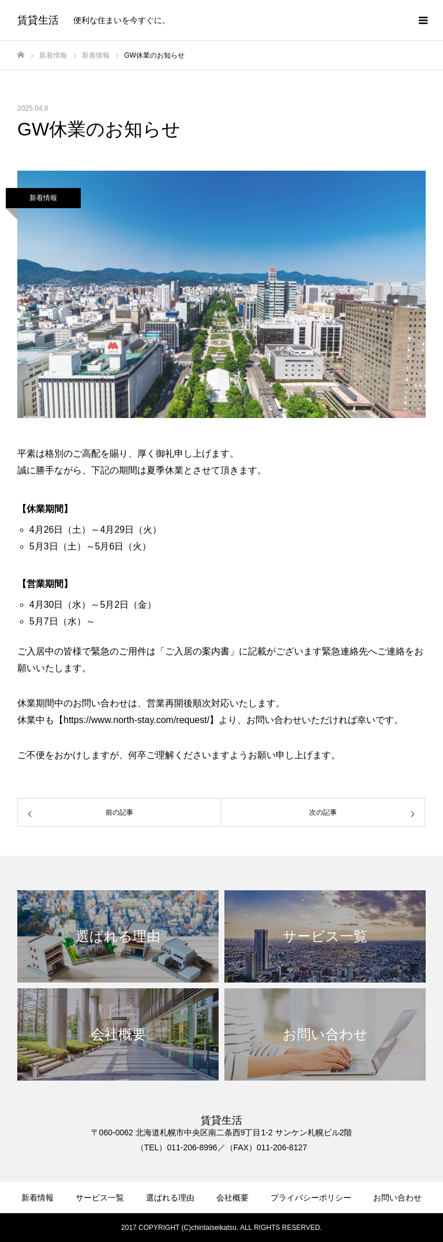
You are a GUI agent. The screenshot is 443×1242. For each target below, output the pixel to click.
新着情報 (43, 198)
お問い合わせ (397, 1197)
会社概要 (232, 1197)
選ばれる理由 (170, 1197)
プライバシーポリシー (311, 1197)
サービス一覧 (100, 1197)
